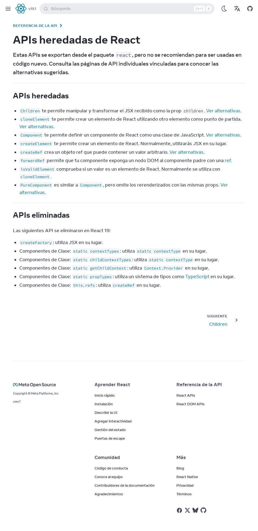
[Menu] (8, 8)
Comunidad (107, 457)
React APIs (185, 395)
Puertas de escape (110, 438)
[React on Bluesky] (195, 510)
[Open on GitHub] (250, 8)
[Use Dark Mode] (224, 8)
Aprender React (112, 385)
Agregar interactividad (113, 421)
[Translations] (237, 8)
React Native (187, 477)
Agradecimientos (109, 494)
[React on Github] (204, 510)
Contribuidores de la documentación (125, 485)
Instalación (104, 404)
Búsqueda (128, 8)
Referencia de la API (35, 25)
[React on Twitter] (187, 510)
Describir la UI (106, 412)
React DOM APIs (190, 404)
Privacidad (185, 485)
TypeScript (197, 276)
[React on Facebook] (179, 510)
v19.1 (32, 8)
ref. (228, 160)
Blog (180, 468)
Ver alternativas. (223, 111)
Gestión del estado (110, 430)
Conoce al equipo (109, 477)
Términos (184, 494)
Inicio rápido (105, 395)
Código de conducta (111, 468)
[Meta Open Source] (47, 384)
